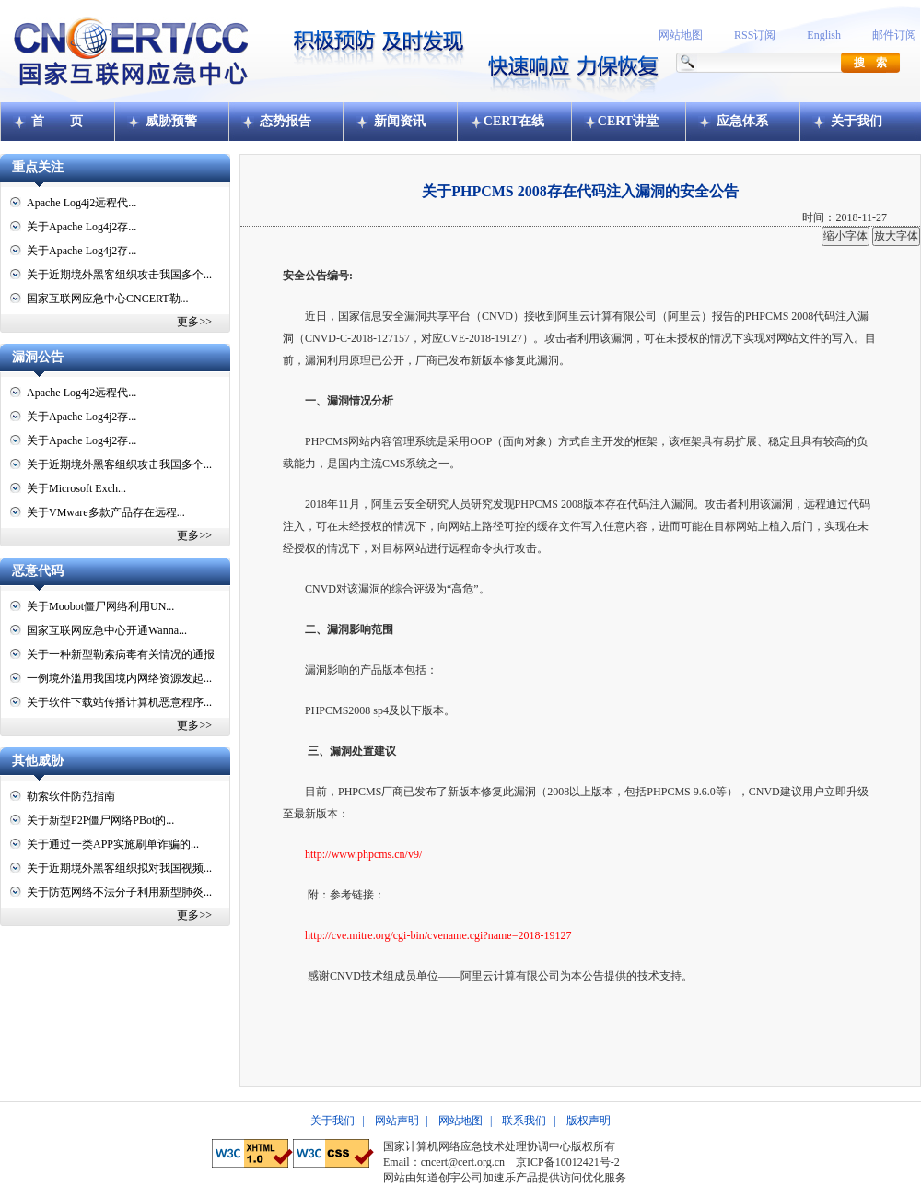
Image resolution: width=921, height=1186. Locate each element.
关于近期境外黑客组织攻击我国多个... (119, 274)
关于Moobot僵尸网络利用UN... (100, 606)
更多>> (194, 321)
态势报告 (285, 121)
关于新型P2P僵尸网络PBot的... (100, 820)
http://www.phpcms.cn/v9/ (363, 854)
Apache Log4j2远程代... (81, 202)
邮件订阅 (894, 35)
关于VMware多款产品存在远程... (106, 512)
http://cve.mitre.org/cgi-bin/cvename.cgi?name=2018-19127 (438, 935)
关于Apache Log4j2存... (81, 226)
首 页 (57, 121)
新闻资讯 (400, 121)
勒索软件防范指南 (71, 796)
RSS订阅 (754, 35)
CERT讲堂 (628, 121)
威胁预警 (171, 121)
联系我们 (524, 1120)
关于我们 (856, 121)
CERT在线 (514, 121)
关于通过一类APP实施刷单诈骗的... (113, 844)
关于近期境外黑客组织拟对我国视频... (119, 868)
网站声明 (397, 1120)
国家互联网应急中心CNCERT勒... (108, 298)
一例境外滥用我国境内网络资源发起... (119, 678)
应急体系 (742, 121)
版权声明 (588, 1120)
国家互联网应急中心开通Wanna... (107, 630)
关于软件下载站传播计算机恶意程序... (119, 702)
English (824, 35)
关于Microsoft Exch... (76, 488)
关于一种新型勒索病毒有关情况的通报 (121, 654)
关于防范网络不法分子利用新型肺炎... (119, 892)
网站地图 (681, 35)
